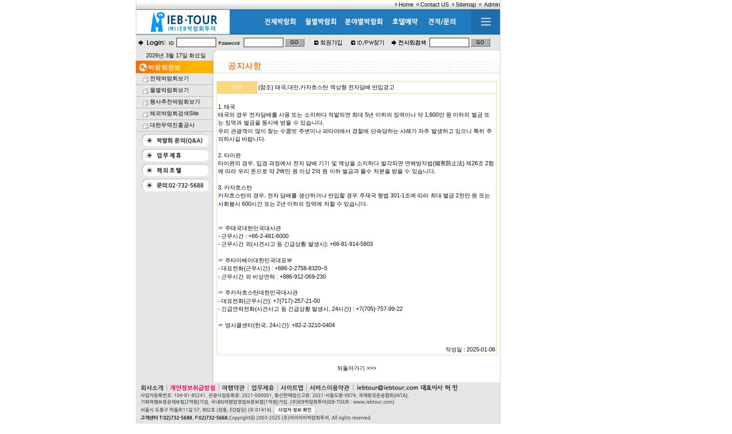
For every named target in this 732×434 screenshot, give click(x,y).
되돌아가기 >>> (356, 368)
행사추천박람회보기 (175, 101)
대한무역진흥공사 (172, 125)
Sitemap (466, 4)
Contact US (434, 4)
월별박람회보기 (169, 90)
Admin (492, 4)
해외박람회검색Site (174, 113)
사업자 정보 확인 (294, 410)
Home (406, 4)
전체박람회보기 (169, 78)
